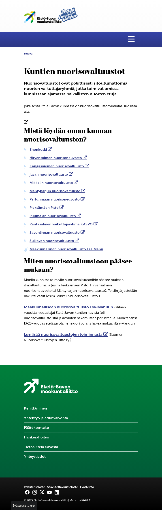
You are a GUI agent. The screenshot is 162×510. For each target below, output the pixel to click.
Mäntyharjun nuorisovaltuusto (55, 191)
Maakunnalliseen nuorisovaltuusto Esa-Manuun (68, 307)
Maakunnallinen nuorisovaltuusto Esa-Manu (66, 249)
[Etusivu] (51, 386)
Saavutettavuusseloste (62, 487)
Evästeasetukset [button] (24, 505)
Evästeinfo (87, 487)
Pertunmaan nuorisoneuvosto (55, 199)
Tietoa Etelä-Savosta (41, 447)
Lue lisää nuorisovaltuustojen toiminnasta (63, 334)
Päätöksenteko (36, 427)
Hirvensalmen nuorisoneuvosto (56, 158)
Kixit (84, 500)
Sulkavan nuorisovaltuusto (52, 241)
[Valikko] (131, 39)
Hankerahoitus (36, 437)
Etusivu (28, 53)
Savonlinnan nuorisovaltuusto (55, 233)
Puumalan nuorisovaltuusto (53, 216)
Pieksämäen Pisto (45, 208)
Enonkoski (39, 150)
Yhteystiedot (35, 456)
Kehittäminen (35, 408)
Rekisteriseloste (34, 487)
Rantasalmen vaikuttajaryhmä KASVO (62, 224)
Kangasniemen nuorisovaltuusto (57, 166)
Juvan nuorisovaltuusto (49, 174)
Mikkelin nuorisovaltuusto (52, 183)
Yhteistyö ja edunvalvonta (46, 418)
